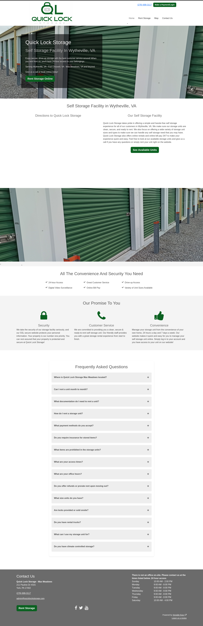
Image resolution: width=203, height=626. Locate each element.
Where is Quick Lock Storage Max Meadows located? (80, 377)
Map (156, 18)
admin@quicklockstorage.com (31, 598)
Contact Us (167, 18)
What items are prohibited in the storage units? (77, 450)
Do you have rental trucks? (67, 522)
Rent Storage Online (40, 78)
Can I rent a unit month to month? (71, 389)
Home (132, 18)
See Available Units (145, 149)
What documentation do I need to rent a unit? (76, 401)
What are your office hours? (68, 474)
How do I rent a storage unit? (68, 413)
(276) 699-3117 (144, 5)
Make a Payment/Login (165, 5)
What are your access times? (68, 462)
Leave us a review (179, 618)
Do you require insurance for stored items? (75, 438)
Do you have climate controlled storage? (74, 546)
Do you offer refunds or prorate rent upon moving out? (81, 486)
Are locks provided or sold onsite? (71, 510)
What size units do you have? (68, 498)
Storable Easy (179, 615)
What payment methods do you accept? (74, 425)
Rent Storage (144, 18)
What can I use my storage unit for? (72, 534)
